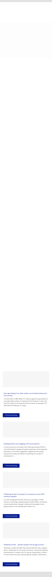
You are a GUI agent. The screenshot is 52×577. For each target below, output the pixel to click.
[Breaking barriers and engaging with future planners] (26, 429)
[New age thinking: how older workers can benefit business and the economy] (26, 379)
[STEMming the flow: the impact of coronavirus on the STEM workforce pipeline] (26, 480)
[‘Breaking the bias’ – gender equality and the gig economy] (26, 530)
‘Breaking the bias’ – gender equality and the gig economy (24, 545)
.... (26, 405)
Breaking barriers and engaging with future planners (22, 444)
